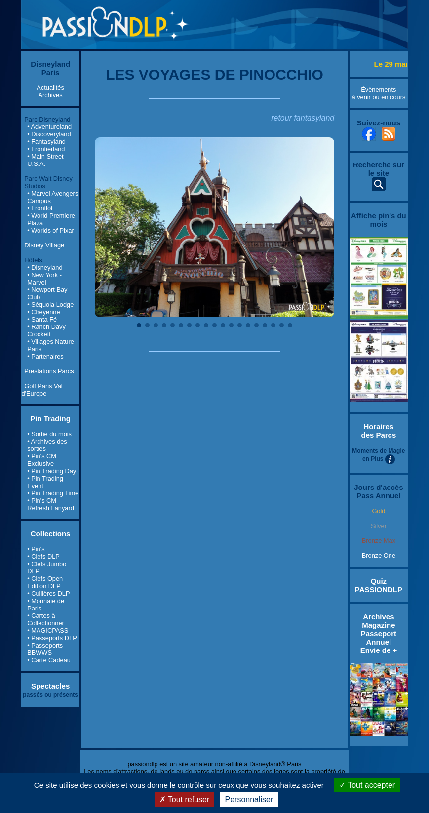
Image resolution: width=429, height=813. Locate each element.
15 (256, 325)
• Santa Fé (42, 319)
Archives (51, 95)
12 (231, 325)
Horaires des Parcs (378, 430)
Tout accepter (367, 785)
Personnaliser (249, 799)
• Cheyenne (43, 312)
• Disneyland (44, 267)
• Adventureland (49, 126)
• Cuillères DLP (48, 593)
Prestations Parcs (49, 371)
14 (248, 325)
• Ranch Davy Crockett (46, 330)
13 (239, 325)
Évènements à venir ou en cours (378, 93)
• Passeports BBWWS (45, 649)
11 (223, 325)
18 (281, 325)
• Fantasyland (46, 141)
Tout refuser (184, 799)
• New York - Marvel (44, 278)
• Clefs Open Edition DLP (45, 582)
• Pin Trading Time (52, 493)
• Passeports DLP (52, 638)
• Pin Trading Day (51, 471)
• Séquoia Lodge (50, 304)
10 (214, 325)
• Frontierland (46, 149)
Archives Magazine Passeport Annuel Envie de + (378, 633)
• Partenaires (45, 356)
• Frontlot (39, 208)
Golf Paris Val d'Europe (41, 389)
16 (265, 325)
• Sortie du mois (49, 434)
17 (273, 325)
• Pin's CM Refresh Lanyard (50, 504)
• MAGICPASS (47, 630)
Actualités (50, 87)
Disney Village (44, 245)
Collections (51, 533)
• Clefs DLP (43, 556)
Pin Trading (50, 418)
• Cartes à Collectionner (45, 619)
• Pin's (35, 549)
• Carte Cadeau (49, 660)
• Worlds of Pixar (50, 230)
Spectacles (50, 686)
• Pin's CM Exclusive (41, 459)
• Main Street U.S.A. (45, 160)
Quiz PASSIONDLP (378, 585)
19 (290, 325)
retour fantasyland (302, 118)
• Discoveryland (49, 134)
